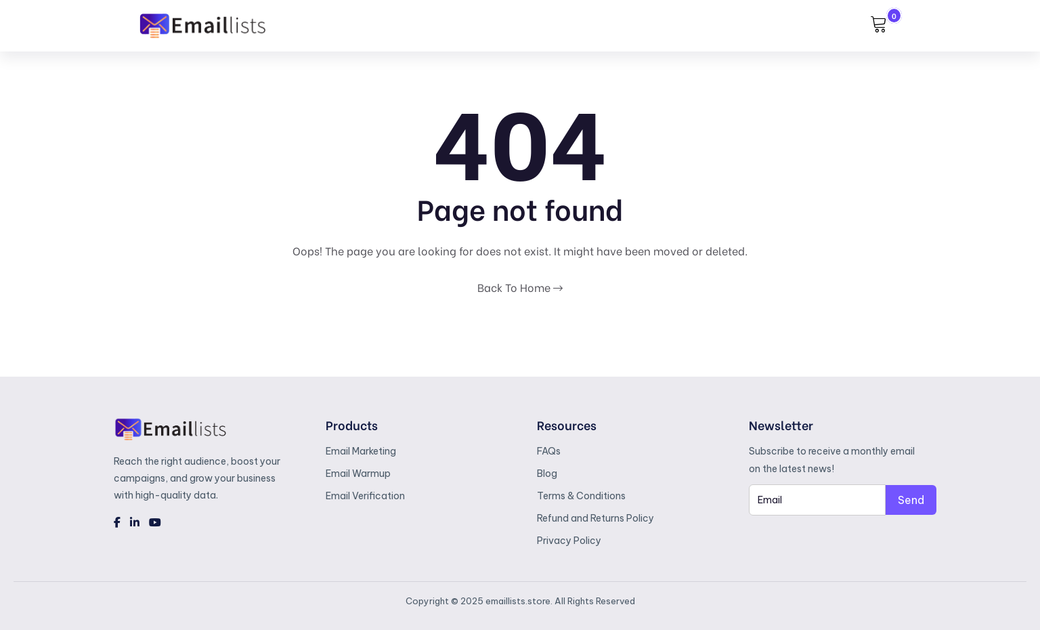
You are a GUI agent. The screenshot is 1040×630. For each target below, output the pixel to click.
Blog (547, 473)
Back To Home (520, 287)
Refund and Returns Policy (595, 518)
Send (911, 500)
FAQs (549, 451)
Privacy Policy (569, 540)
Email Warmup (358, 473)
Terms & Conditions (581, 496)
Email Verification (365, 496)
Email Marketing (361, 451)
